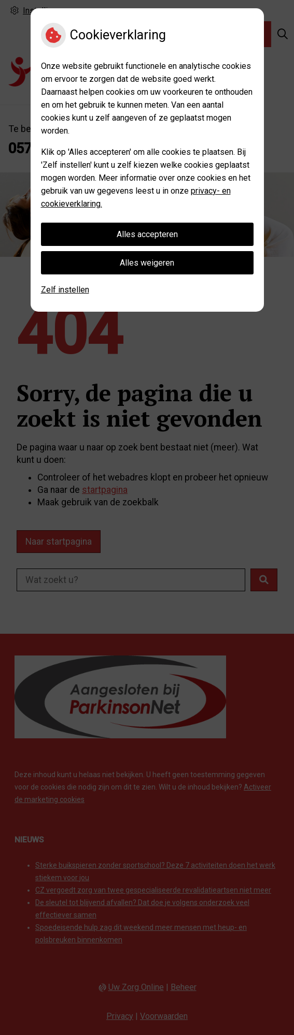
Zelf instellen (65, 290)
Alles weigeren (147, 263)
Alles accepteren (147, 234)
